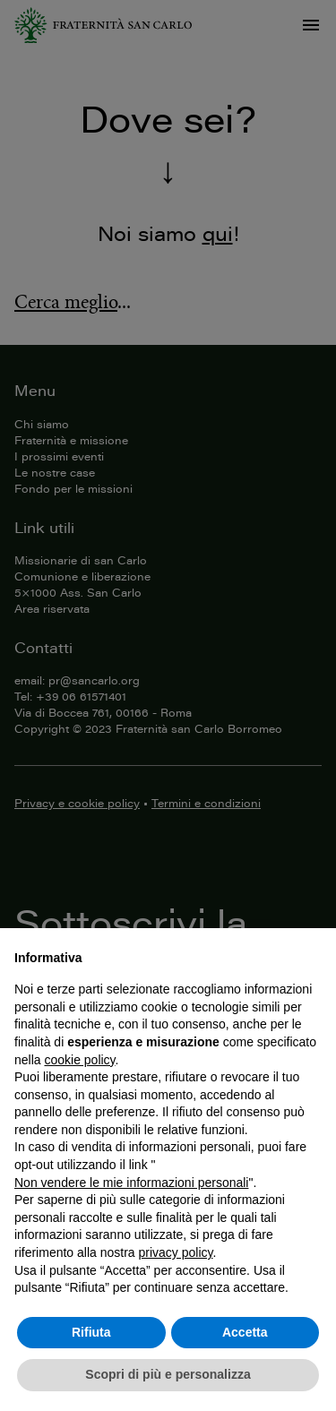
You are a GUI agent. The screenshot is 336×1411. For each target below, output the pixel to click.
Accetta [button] (245, 1332)
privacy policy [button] (176, 1252)
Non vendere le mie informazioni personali (131, 1182)
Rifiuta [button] (91, 1332)
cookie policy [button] (79, 1060)
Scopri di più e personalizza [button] (167, 1374)
